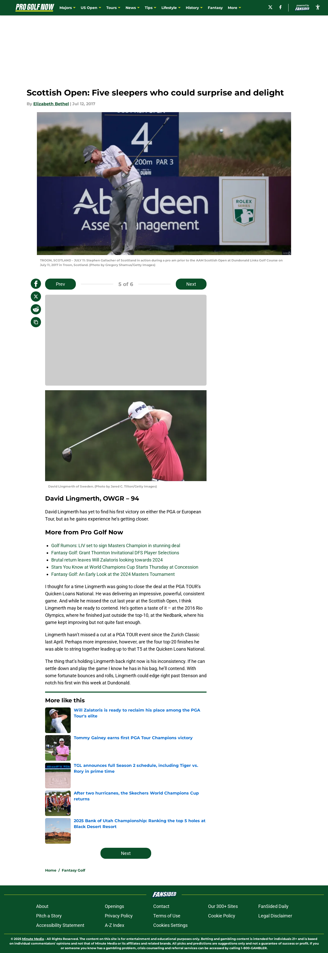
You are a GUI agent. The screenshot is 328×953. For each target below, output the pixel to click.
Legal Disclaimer (275, 915)
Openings (114, 906)
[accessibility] (317, 7)
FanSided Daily (273, 906)
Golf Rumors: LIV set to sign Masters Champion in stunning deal (115, 545)
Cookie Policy (221, 915)
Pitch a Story (49, 915)
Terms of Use (166, 915)
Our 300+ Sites (223, 906)
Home (50, 870)
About (42, 906)
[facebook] (280, 7)
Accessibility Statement (60, 925)
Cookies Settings (170, 925)
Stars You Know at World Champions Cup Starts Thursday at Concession (124, 567)
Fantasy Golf (73, 870)
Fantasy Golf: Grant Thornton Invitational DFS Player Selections (115, 552)
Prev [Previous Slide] (60, 284)
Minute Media (33, 939)
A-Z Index (114, 925)
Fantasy (215, 7)
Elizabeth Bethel (51, 103)
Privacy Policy (119, 915)
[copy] (36, 322)
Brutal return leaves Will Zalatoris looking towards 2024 (107, 560)
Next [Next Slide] (191, 284)
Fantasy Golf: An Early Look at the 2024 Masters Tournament (113, 574)
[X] (270, 7)
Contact (161, 906)
